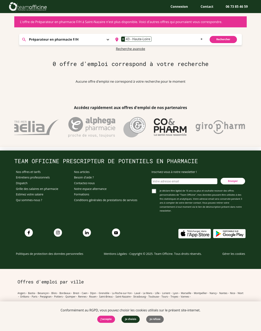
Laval (137, 293)
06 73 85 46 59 (237, 6)
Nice (232, 293)
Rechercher (223, 39)
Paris (34, 296)
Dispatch (22, 183)
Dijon (93, 293)
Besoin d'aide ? (84, 177)
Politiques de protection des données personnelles (49, 254)
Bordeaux (64, 293)
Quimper (70, 296)
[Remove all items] (201, 39)
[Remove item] (123, 39)
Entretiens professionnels (33, 177)
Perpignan (46, 296)
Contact (207, 6)
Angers (21, 293)
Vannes (185, 296)
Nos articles (82, 172)
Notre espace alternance (90, 189)
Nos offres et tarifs (28, 172)
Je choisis (130, 319)
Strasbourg (139, 296)
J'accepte (106, 319)
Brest (76, 293)
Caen (84, 293)
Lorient (166, 293)
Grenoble (104, 293)
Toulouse (153, 296)
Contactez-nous (84, 183)
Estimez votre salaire (29, 194)
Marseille (186, 293)
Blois (54, 293)
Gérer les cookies (233, 254)
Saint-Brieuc (106, 296)
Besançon (43, 293)
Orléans (24, 296)
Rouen (92, 296)
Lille (157, 293)
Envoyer (233, 181)
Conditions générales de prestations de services (105, 200)
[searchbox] (154, 40)
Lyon (175, 293)
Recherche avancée (130, 49)
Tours (164, 296)
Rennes (82, 296)
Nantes (223, 293)
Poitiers (58, 296)
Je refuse (155, 319)
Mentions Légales (115, 254)
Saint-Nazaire (122, 296)
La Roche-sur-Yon (122, 293)
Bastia (31, 293)
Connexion (179, 6)
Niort (240, 293)
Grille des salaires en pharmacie (37, 189)
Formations (81, 194)
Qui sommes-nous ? (29, 200)
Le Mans (147, 293)
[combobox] (158, 40)
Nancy (213, 293)
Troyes (174, 296)
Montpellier (200, 293)
